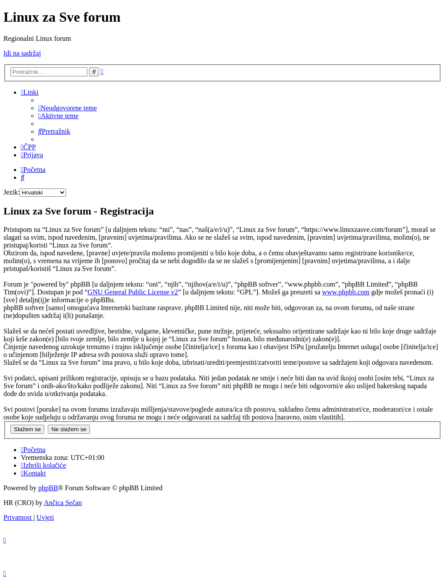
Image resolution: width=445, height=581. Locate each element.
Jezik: (11, 192)
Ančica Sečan (63, 502)
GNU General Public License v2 (133, 292)
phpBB (48, 488)
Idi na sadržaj (22, 53)
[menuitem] (67, 108)
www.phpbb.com (345, 292)
